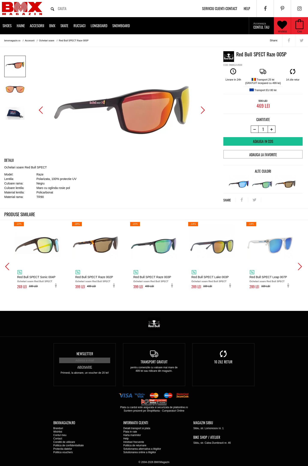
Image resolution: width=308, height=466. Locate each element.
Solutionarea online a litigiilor (139, 452)
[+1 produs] (271, 129)
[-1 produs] (254, 129)
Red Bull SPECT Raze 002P (94, 277)
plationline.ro (180, 407)
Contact (57, 438)
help (247, 8)
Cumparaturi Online (173, 410)
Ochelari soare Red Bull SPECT (34, 281)
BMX (52, 25)
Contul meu (59, 435)
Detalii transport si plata (136, 428)
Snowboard (121, 25)
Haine (21, 25)
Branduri (58, 428)
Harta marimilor (132, 435)
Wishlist (282, 25)
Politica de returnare (134, 445)
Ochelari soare (46, 40)
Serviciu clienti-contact (219, 8)
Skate (64, 25)
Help (126, 438)
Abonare (84, 367)
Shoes (7, 25)
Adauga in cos (263, 141)
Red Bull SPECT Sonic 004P (36, 277)
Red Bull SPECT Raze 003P (152, 277)
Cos (299, 31)
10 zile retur (223, 361)
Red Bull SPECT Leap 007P (268, 277)
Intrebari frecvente (133, 442)
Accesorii (37, 25)
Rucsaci (80, 25)
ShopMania (153, 410)
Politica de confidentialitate (68, 445)
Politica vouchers (63, 452)
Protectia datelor (62, 448)
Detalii (9, 160)
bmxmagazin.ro (12, 40)
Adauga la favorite (263, 154)
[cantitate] (263, 129)
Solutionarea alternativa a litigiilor (142, 448)
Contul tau (261, 26)
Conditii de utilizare (64, 442)
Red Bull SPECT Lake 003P (210, 277)
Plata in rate (130, 431)
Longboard (99, 25)
